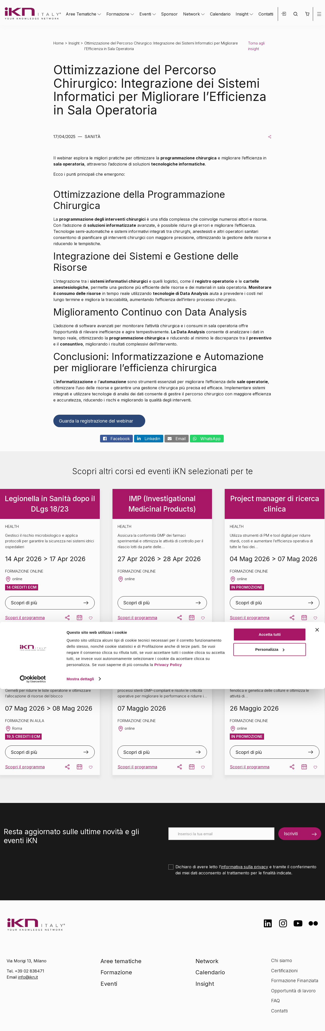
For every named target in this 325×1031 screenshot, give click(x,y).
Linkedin (148, 438)
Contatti (265, 14)
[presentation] (207, 850)
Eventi (145, 14)
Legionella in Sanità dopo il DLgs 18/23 (50, 503)
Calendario (220, 14)
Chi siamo (281, 960)
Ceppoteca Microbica (275, 653)
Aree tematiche (121, 961)
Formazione (117, 14)
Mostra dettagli (80, 1021)
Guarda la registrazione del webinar (96, 421)
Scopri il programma (25, 617)
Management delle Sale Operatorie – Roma (50, 653)
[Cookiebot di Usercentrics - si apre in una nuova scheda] (33, 1021)
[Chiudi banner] (317, 972)
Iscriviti (291, 833)
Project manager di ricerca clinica (274, 503)
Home (58, 43)
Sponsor (169, 14)
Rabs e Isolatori (162, 653)
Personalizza (269, 991)
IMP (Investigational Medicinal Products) (162, 503)
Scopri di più (24, 602)
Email (177, 438)
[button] (307, 14)
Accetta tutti (270, 977)
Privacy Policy (168, 1007)
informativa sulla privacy (244, 866)
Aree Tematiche (81, 14)
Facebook (116, 438)
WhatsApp (207, 438)
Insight (242, 14)
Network (191, 14)
